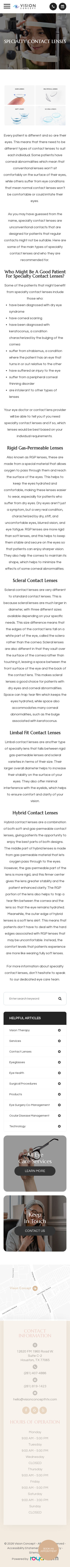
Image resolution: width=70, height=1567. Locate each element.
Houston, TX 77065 (35, 1349)
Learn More (35, 1171)
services (15, 1040)
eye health (16, 1072)
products (15, 1094)
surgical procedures (23, 1083)
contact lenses (20, 1051)
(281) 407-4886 (35, 1366)
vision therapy (19, 1030)
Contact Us (35, 1231)
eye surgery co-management (29, 1104)
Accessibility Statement (24, 1548)
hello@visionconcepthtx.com (35, 1393)
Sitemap (35, 1552)
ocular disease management (29, 1115)
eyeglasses (17, 1062)
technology (17, 1126)
